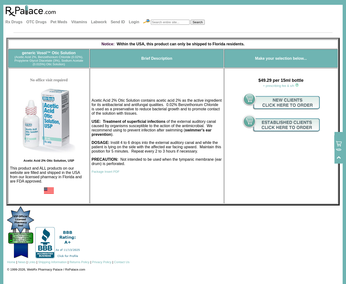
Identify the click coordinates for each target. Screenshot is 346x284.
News (22, 262)
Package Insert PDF (105, 171)
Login (134, 22)
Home (11, 262)
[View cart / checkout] (339, 142)
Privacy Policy (101, 262)
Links (32, 262)
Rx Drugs (13, 22)
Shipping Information (52, 262)
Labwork (99, 22)
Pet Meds (58, 22)
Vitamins (79, 22)
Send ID (118, 22)
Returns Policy (79, 262)
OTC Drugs (36, 22)
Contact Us (122, 262)
